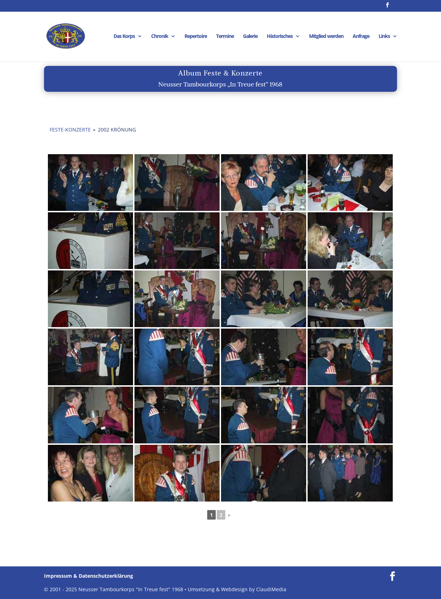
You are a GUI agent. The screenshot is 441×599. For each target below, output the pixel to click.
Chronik (159, 36)
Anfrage (361, 36)
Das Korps (124, 36)
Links (384, 36)
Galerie (250, 36)
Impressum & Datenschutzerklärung (88, 575)
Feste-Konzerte (70, 129)
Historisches (280, 36)
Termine (225, 36)
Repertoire (195, 36)
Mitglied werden (326, 36)
